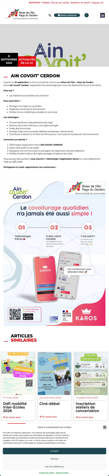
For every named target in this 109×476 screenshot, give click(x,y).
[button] (104, 427)
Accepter (54, 451)
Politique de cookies (46, 473)
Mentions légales (62, 473)
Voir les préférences (54, 466)
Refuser (54, 459)
